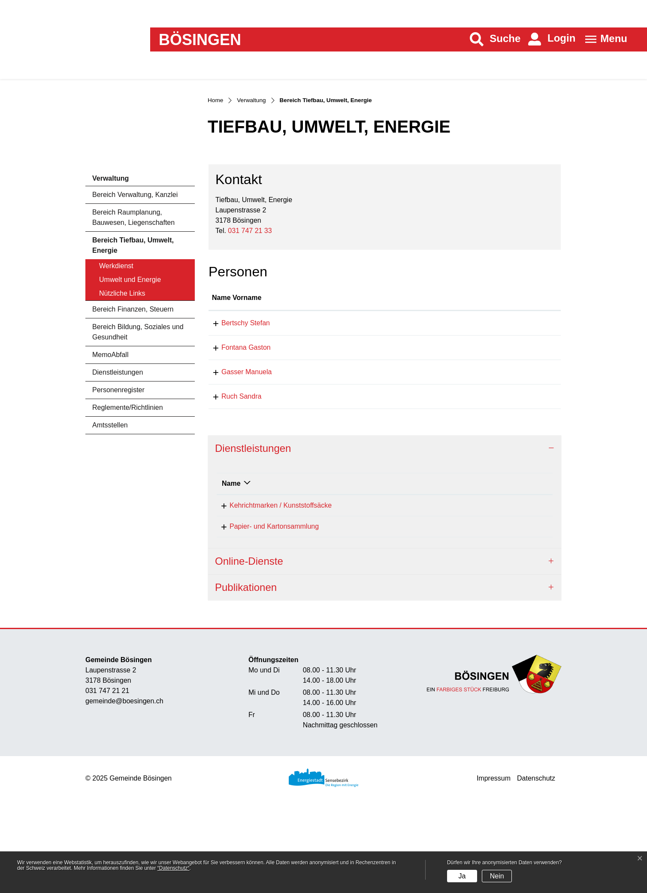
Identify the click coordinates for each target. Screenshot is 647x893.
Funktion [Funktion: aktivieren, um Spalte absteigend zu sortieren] (314, 388)
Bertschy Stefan (236, 414)
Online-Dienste (249, 651)
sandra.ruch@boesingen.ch (470, 487)
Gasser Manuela (237, 462)
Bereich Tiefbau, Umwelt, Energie (133, 338)
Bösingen (200, 40)
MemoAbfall (110, 445)
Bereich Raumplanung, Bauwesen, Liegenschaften (133, 308)
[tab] (384, 540)
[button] (495, 39)
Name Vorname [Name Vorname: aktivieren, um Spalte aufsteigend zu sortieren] (236, 388)
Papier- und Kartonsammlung (266, 617)
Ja (462, 876)
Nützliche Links (122, 384)
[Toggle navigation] (603, 39)
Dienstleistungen (117, 463)
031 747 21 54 (507, 595)
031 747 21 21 (107, 781)
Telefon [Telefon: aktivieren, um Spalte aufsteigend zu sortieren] (498, 574)
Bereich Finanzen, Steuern (132, 400)
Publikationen (246, 678)
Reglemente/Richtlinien (127, 498)
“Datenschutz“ (173, 868)
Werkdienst (116, 356)
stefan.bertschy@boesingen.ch (475, 414)
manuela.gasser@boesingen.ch (476, 462)
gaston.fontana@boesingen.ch (474, 438)
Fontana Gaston (236, 438)
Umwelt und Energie (130, 370)
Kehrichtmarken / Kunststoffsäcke (273, 595)
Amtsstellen (110, 516)
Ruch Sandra (232, 487)
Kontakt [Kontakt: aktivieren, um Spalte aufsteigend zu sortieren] (441, 388)
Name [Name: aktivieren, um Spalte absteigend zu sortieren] (231, 574)
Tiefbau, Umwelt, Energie (408, 617)
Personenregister (118, 480)
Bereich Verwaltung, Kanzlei (135, 285)
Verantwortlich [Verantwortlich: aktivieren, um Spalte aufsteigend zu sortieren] (393, 574)
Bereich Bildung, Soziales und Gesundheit (138, 423)
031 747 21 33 (250, 321)
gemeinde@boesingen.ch (124, 792)
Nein (497, 876)
